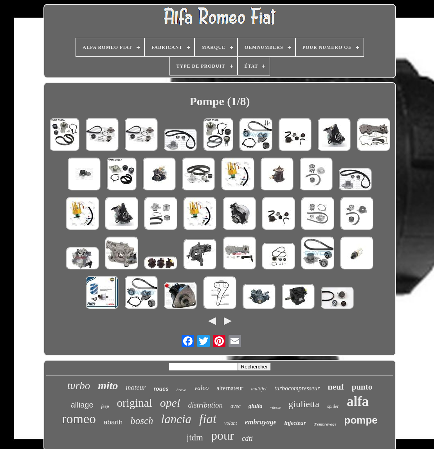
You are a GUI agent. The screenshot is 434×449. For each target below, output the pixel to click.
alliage (82, 405)
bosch (141, 420)
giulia (256, 406)
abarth (113, 422)
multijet (259, 389)
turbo (78, 386)
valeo (201, 388)
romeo (79, 418)
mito (108, 385)
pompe (361, 420)
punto (362, 387)
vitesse (275, 407)
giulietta (303, 404)
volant (230, 423)
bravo (181, 389)
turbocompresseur (297, 388)
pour (222, 435)
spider (333, 406)
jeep (105, 406)
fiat (207, 419)
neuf (336, 387)
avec (236, 406)
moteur (136, 388)
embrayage (261, 422)
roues (161, 389)
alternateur (229, 388)
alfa (358, 401)
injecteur (295, 423)
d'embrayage (325, 424)
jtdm (195, 437)
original (134, 403)
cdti (247, 438)
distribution (205, 405)
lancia (176, 419)
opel (170, 402)
